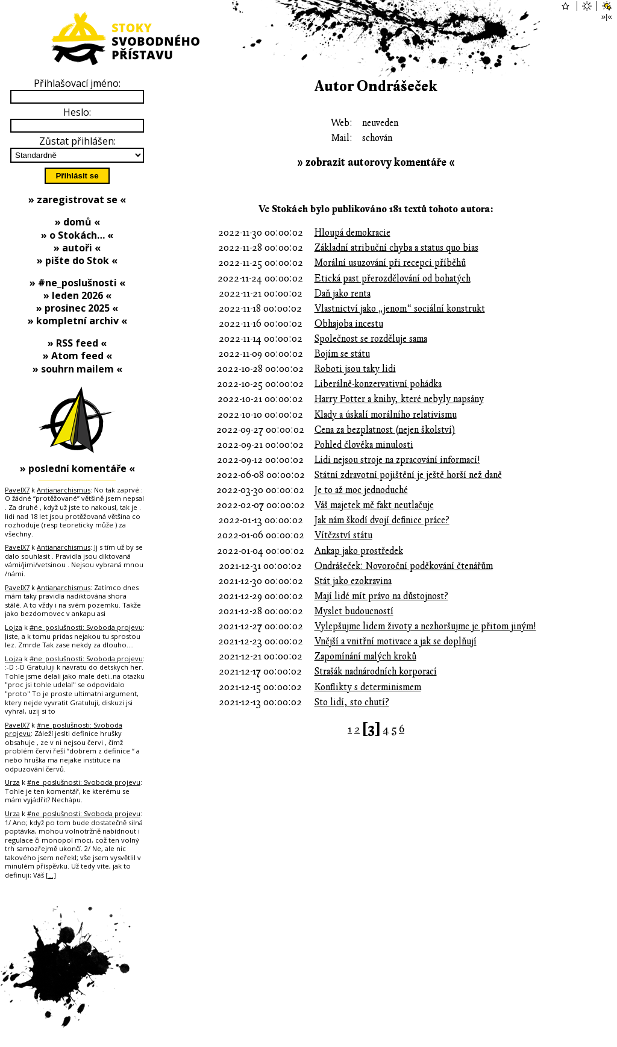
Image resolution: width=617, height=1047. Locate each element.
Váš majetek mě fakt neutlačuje (374, 505)
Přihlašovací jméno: (77, 83)
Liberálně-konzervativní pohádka (378, 384)
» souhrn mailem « (77, 369)
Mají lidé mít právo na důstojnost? (381, 596)
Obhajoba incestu (349, 323)
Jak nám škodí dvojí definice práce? (382, 520)
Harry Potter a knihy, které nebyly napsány (399, 399)
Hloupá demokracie (352, 232)
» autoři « (77, 247)
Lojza (13, 627)
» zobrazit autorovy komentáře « (376, 162)
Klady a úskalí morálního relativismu (386, 414)
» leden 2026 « (77, 295)
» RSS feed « (77, 343)
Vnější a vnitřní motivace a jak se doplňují (396, 641)
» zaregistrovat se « (77, 199)
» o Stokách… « (77, 235)
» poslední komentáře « (77, 468)
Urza (12, 782)
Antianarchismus (63, 489)
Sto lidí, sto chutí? (352, 702)
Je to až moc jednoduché (361, 490)
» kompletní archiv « (77, 320)
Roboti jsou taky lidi (355, 368)
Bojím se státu (342, 353)
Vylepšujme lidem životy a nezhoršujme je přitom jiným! (425, 626)
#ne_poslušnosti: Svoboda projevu (86, 627)
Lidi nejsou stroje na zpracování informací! (397, 459)
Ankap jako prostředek (359, 551)
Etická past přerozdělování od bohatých (393, 278)
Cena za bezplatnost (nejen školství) (385, 429)
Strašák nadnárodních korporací (376, 671)
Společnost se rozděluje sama (371, 338)
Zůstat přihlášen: (77, 141)
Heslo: (77, 112)
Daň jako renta (343, 293)
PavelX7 (17, 489)
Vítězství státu (343, 535)
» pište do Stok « (77, 260)
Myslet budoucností (354, 611)
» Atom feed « (77, 355)
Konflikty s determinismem (368, 687)
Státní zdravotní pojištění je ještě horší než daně (408, 475)
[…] (51, 874)
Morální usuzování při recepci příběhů (390, 262)
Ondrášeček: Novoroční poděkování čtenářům (404, 566)
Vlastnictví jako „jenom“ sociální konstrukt (400, 308)
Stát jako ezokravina (353, 581)
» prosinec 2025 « (77, 308)
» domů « (77, 221)
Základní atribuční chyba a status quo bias (396, 247)
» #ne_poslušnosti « (77, 282)
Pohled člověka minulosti (364, 444)
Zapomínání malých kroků (365, 656)
